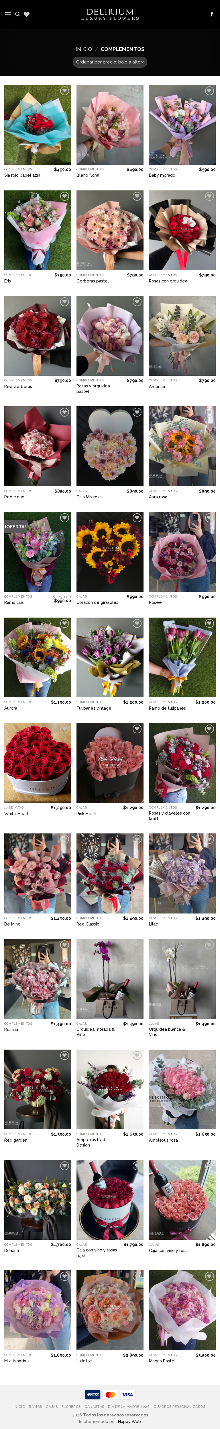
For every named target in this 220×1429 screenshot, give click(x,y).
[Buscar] (17, 14)
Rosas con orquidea (168, 280)
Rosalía (11, 1029)
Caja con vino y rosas (169, 1250)
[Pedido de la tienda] (110, 62)
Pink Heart (86, 813)
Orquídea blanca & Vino (167, 1032)
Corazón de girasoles (97, 602)
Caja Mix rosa (89, 496)
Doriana (11, 1250)
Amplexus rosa (163, 1140)
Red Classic (87, 924)
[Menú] (7, 14)
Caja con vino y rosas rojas (96, 1252)
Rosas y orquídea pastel (93, 388)
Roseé (155, 602)
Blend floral (87, 175)
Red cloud (14, 496)
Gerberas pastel (92, 280)
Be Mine (12, 924)
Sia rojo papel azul (22, 175)
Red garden (16, 1140)
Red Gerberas (18, 386)
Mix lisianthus (17, 1360)
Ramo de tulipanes (167, 708)
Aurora (10, 708)
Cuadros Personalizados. (180, 1406)
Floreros (71, 1406)
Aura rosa (158, 496)
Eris (7, 280)
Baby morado (162, 175)
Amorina (157, 386)
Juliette (84, 1360)
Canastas (94, 1406)
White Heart (16, 813)
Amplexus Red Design (90, 1142)
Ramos (35, 1406)
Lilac (153, 924)
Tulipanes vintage (93, 708)
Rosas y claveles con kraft (169, 816)
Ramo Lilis (14, 602)
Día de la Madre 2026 (129, 1406)
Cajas (52, 1406)
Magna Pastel (162, 1360)
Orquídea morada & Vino (95, 1032)
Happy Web (129, 1421)
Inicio (84, 49)
